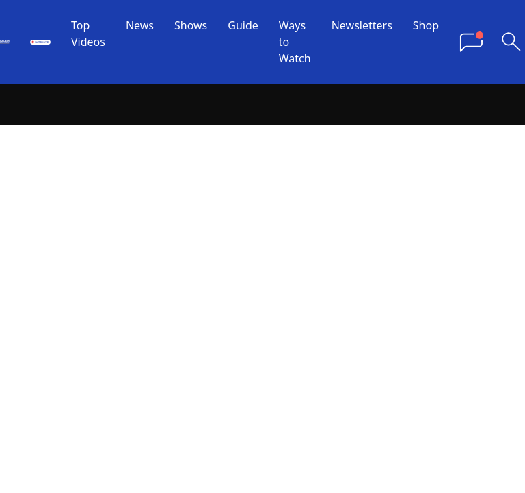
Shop (426, 25)
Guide (243, 25)
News (140, 25)
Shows (190, 25)
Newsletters (362, 25)
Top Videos (88, 33)
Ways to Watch (295, 42)
